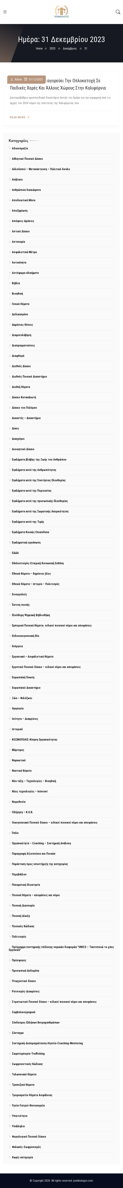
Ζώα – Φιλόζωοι (22, 698)
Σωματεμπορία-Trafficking (28, 1053)
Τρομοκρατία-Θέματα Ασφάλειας (32, 1095)
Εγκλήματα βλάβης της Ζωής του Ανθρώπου (39, 459)
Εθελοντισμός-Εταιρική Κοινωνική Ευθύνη (38, 563)
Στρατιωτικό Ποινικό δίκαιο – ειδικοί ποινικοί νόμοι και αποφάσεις (54, 1001)
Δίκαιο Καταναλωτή (24, 397)
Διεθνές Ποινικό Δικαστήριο (29, 376)
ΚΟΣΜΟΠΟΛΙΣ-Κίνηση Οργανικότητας (34, 739)
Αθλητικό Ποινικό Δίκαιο (27, 158)
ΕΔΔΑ (15, 553)
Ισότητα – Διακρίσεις (25, 719)
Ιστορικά (17, 729)
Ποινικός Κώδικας (23, 926)
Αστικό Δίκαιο (21, 231)
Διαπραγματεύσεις (23, 345)
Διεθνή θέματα (21, 387)
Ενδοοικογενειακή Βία (25, 636)
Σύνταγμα (18, 1033)
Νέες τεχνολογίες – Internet (30, 791)
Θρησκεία (18, 708)
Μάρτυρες (18, 750)
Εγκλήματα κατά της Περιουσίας (31, 490)
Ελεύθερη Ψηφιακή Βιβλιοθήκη (31, 615)
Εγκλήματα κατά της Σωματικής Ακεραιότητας (40, 511)
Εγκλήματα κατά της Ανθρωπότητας (34, 470)
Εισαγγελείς (19, 594)
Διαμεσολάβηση (21, 335)
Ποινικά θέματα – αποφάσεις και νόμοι (36, 895)
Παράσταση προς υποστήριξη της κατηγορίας (40, 864)
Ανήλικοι (17, 179)
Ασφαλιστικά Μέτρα (24, 252)
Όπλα (15, 833)
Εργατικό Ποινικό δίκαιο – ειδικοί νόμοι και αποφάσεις (46, 667)
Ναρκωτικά (19, 760)
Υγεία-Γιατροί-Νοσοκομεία (28, 1105)
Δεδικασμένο (20, 314)
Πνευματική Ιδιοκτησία (26, 884)
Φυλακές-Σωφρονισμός (26, 1147)
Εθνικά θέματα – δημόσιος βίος (31, 573)
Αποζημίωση (19, 210)
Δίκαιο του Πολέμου (24, 407)
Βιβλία (16, 283)
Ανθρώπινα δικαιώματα (26, 190)
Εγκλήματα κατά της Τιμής (28, 521)
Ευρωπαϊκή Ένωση (23, 677)
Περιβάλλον (19, 874)
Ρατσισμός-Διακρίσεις (26, 991)
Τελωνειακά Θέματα (24, 1074)
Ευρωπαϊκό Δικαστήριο (26, 687)
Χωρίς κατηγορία (22, 1157)
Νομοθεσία (19, 802)
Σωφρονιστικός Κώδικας (27, 1064)
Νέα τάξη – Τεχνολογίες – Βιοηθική (34, 781)
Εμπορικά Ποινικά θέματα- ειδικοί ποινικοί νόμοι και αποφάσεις (52, 625)
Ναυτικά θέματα (21, 770)
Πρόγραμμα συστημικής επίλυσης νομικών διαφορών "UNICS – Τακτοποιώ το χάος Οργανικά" (61, 948)
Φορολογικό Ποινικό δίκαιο (29, 1136)
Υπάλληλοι (18, 1126)
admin (18, 79)
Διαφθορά (18, 356)
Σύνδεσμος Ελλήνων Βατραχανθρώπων (36, 1022)
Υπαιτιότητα (19, 1116)
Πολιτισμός (19, 936)
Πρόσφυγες (19, 960)
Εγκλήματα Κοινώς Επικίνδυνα (30, 532)
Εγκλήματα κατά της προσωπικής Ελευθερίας (40, 501)
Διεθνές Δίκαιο (21, 366)
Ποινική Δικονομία (23, 905)
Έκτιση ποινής (21, 604)
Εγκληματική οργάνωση (26, 542)
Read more (18, 117)
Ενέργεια (17, 646)
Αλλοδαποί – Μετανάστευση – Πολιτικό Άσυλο (41, 169)
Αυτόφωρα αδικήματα (25, 273)
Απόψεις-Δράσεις (23, 221)
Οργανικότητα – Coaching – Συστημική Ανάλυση (41, 843)
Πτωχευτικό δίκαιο (24, 981)
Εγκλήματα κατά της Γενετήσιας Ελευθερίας (39, 480)
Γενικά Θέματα (20, 304)
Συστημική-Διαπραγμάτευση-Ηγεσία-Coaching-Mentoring (47, 1043)
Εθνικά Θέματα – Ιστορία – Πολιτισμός (36, 584)
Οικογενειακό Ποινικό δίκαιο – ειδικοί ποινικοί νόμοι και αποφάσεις (54, 822)
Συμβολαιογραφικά (23, 1012)
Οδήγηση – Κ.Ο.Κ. (22, 812)
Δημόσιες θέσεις (22, 324)
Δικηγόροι (18, 439)
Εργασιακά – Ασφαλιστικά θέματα (32, 656)
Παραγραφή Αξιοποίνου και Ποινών (33, 853)
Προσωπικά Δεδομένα (25, 970)
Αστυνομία (18, 241)
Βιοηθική (17, 293)
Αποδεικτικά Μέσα (23, 200)
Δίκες (15, 428)
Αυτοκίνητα (19, 262)
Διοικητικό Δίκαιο (23, 449)
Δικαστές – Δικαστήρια (26, 418)
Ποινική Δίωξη (21, 916)
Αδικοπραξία (20, 148)
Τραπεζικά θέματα (23, 1084)
